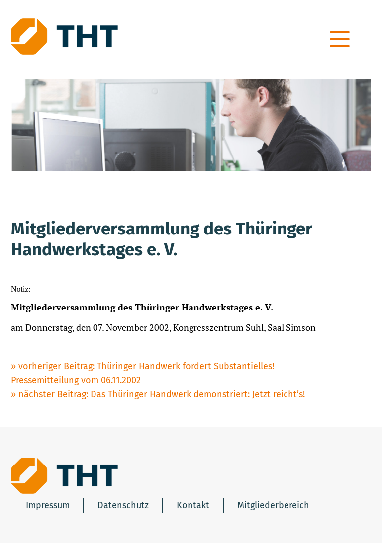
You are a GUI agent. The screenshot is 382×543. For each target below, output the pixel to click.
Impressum (48, 505)
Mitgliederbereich (273, 505)
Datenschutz (123, 505)
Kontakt (193, 505)
